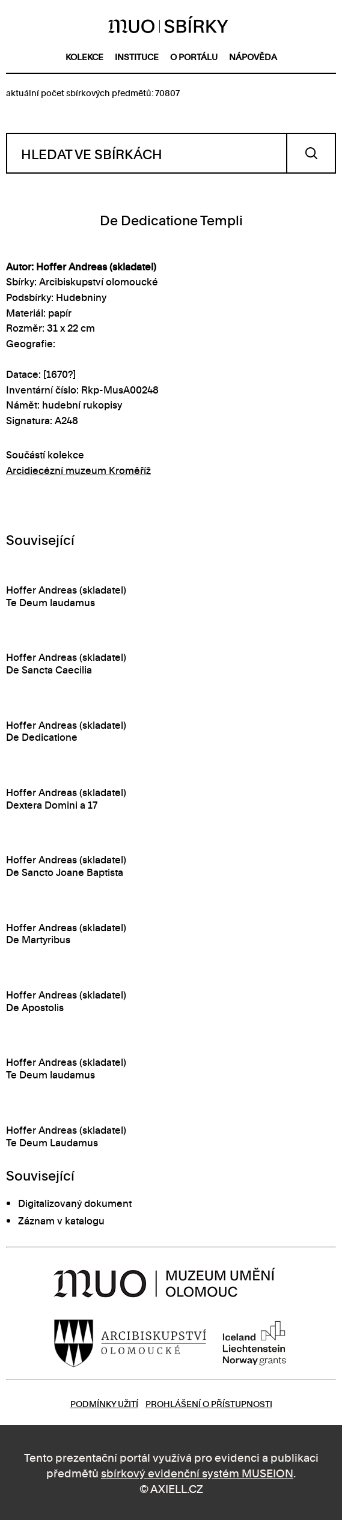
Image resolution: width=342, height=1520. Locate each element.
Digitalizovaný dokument (75, 1202)
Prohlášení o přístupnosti (208, 1403)
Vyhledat (311, 153)
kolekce (84, 56)
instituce (137, 56)
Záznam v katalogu (61, 1220)
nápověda (253, 56)
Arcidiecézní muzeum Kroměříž (78, 469)
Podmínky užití (104, 1403)
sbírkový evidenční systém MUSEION (197, 1472)
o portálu (194, 56)
